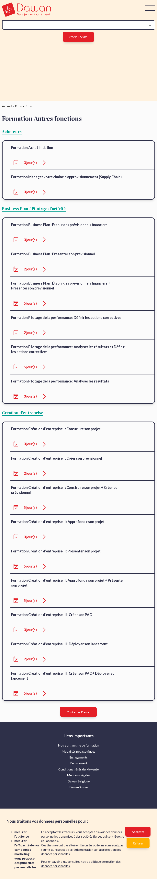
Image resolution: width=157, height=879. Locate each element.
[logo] (26, 15)
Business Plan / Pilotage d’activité (34, 213)
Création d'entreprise (22, 417)
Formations (23, 110)
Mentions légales (78, 779)
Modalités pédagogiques (78, 756)
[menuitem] (78, 750)
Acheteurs (12, 136)
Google (119, 836)
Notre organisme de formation (78, 750)
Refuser (138, 843)
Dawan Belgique (79, 786)
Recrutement (78, 768)
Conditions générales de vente (78, 774)
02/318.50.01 (78, 37)
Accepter (138, 831)
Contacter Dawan (78, 716)
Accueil (7, 110)
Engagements (78, 762)
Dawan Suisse (78, 791)
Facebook (51, 840)
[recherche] (75, 25)
